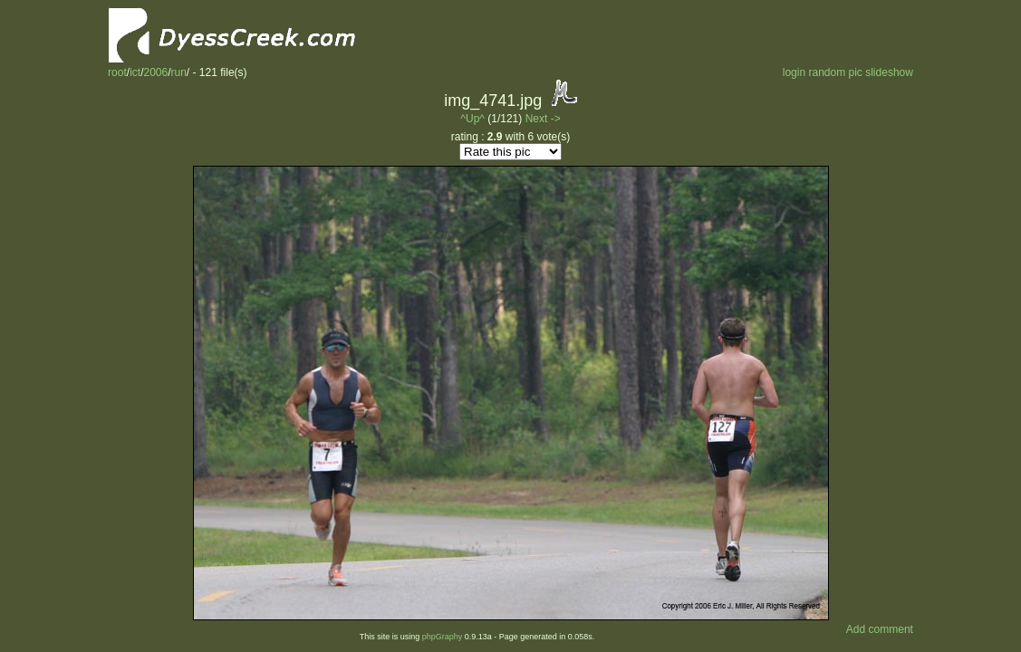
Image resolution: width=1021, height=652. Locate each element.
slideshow (889, 72)
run (179, 72)
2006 (155, 72)
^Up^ (472, 118)
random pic (835, 72)
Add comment (879, 629)
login (794, 72)
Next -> (543, 118)
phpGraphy (442, 636)
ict (135, 72)
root (117, 72)
